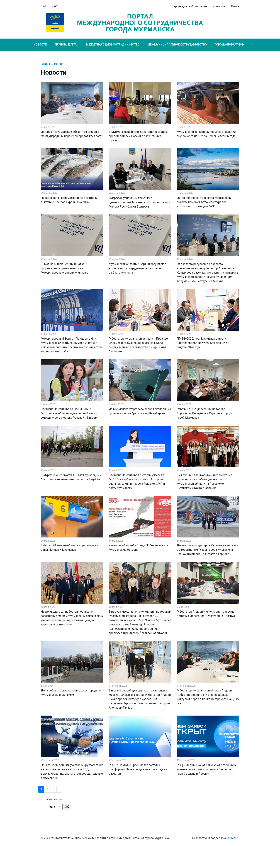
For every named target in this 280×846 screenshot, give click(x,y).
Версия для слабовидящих (189, 6)
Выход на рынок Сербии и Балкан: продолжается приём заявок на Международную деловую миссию (64, 268)
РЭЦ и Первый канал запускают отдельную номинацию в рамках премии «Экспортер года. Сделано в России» (206, 769)
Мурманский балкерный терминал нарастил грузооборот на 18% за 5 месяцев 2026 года (206, 134)
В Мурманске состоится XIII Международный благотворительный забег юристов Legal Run (71, 477)
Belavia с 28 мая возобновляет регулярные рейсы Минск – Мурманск (69, 547)
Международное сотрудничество (113, 44)
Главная (46, 63)
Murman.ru (233, 838)
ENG (43, 6)
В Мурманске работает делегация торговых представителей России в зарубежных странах (138, 136)
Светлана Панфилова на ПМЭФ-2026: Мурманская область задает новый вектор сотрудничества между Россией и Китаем (69, 413)
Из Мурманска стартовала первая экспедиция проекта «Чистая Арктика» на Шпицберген (140, 411)
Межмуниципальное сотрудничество (177, 44)
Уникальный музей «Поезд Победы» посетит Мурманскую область (139, 547)
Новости (40, 44)
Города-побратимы (230, 44)
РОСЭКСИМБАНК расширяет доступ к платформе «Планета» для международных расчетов (138, 769)
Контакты (219, 6)
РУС (54, 6)
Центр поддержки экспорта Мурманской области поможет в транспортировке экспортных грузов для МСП (204, 202)
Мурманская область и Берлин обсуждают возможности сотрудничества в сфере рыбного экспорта (137, 268)
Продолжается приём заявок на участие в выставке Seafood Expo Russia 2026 (69, 200)
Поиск (235, 6)
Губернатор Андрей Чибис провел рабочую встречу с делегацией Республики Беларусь (206, 614)
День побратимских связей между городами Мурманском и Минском (71, 692)
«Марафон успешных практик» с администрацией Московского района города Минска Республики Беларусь (139, 202)
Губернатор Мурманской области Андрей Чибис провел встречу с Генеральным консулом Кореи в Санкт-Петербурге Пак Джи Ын (208, 697)
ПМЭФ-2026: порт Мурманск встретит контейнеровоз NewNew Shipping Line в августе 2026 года (203, 343)
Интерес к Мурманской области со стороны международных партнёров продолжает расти (72, 134)
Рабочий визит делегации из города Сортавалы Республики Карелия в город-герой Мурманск (204, 413)
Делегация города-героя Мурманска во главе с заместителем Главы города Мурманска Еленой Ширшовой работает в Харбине (207, 550)
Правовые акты (66, 44)
